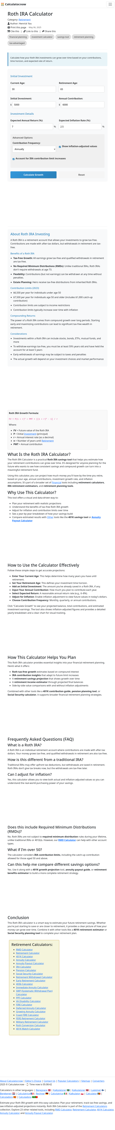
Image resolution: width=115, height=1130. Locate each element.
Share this (49, 31)
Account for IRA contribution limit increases (41, 158)
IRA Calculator (23, 966)
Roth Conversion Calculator (30, 1025)
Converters (98, 1081)
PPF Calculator (24, 997)
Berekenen (6, 1093)
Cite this (13, 31)
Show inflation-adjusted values (79, 146)
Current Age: (17, 83)
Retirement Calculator (28, 953)
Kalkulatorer (78, 1090)
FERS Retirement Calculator (30, 1018)
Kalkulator (74, 1093)
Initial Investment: (21, 98)
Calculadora (6, 1097)
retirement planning (83, 37)
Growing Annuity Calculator (31, 1011)
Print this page (17, 27)
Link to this (30, 31)
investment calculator (42, 37)
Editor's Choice (33, 1081)
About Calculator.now (11, 1081)
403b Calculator (24, 984)
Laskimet (96, 1090)
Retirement (25, 19)
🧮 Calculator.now (13, 4)
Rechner (40, 1093)
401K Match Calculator (28, 1028)
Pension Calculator (26, 970)
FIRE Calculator (24, 1004)
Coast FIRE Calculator (27, 1015)
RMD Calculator (67, 840)
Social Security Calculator (29, 973)
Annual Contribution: (71, 98)
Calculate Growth (33, 174)
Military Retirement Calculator (32, 1021)
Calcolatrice (57, 1093)
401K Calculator (24, 956)
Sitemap (85, 1081)
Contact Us (49, 1081)
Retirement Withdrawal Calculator (34, 977)
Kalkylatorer (59, 1090)
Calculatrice (23, 1093)
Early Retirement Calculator (30, 980)
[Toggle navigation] (110, 4)
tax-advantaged (17, 43)
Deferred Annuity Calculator (31, 1008)
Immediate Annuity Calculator (32, 987)
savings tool (63, 37)
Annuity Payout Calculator (30, 963)
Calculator (91, 1093)
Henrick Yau (25, 23)
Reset (81, 174)
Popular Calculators (68, 1081)
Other (50, 517)
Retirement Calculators (94, 1106)
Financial (56, 482)
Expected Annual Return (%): (26, 120)
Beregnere (41, 1090)
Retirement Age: (68, 83)
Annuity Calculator (26, 960)
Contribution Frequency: (26, 143)
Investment (30, 433)
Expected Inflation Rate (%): (75, 120)
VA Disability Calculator (28, 1001)
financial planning (18, 37)
